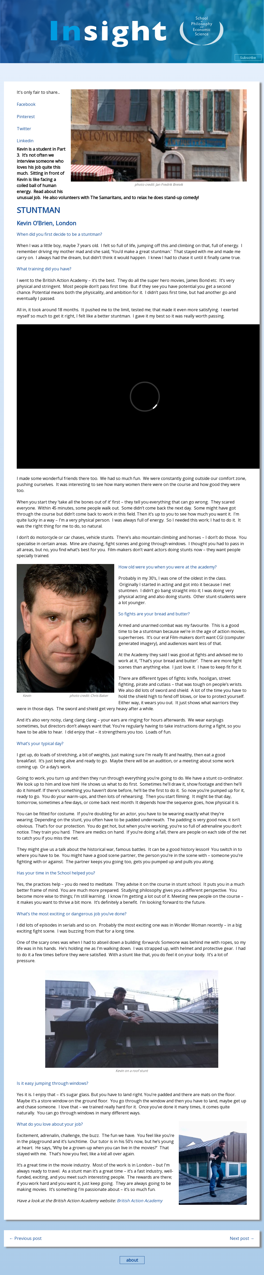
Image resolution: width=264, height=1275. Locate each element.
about (132, 1260)
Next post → (242, 1238)
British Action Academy (139, 1200)
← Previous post (25, 1238)
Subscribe (248, 57)
